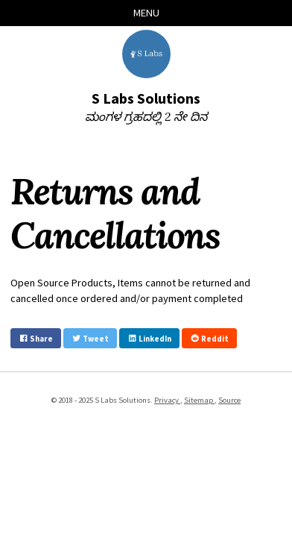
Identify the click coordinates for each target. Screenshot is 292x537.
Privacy (167, 400)
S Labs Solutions (146, 98)
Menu (146, 12)
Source (229, 400)
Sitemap (199, 400)
